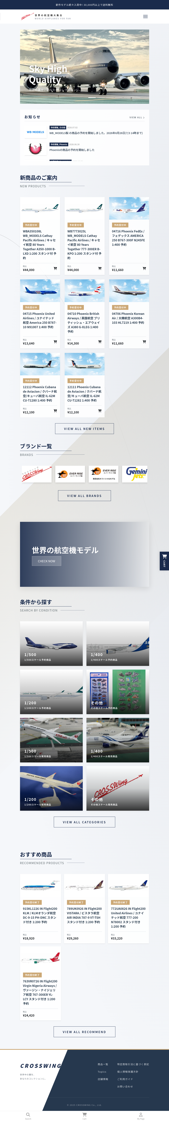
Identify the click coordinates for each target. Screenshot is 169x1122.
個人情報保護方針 (127, 1071)
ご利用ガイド (125, 1079)
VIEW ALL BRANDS (84, 495)
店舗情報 (103, 1079)
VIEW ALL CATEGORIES (84, 822)
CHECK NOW (46, 561)
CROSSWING (40, 1065)
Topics (102, 1071)
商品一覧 (103, 1064)
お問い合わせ (125, 1086)
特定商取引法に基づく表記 (133, 1064)
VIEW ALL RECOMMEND (84, 1032)
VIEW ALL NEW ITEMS (84, 428)
